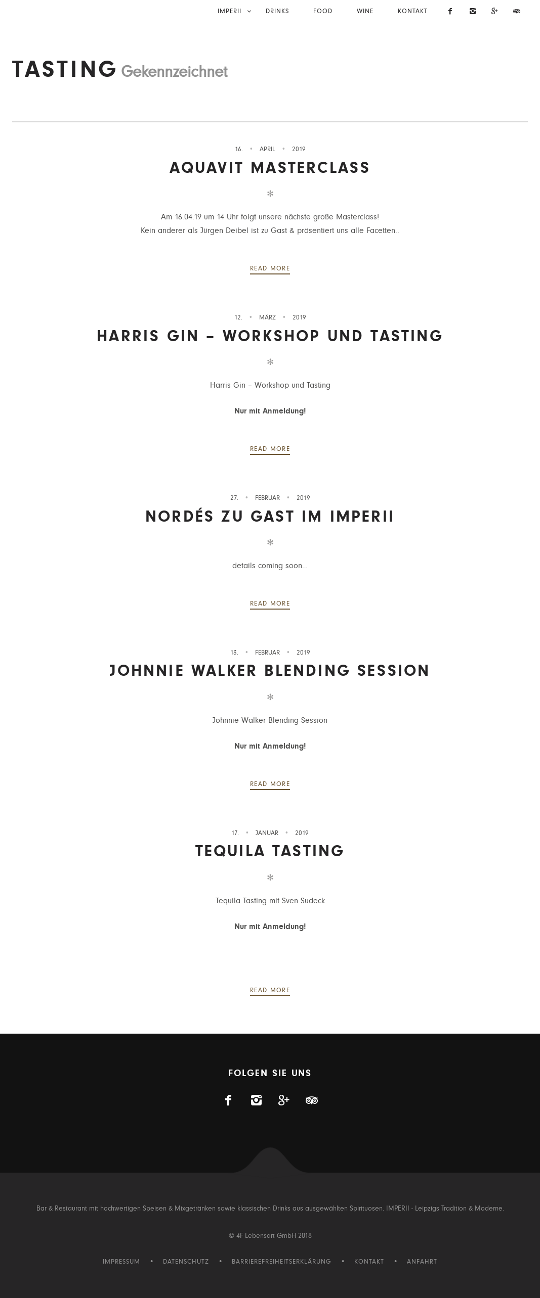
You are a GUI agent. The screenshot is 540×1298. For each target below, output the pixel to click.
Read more (270, 268)
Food (323, 11)
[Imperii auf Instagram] (473, 12)
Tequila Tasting (270, 851)
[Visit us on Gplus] (495, 12)
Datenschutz (186, 1262)
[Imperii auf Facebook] (451, 12)
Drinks (277, 11)
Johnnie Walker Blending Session (269, 671)
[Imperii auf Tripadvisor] (517, 12)
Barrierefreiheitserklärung (281, 1262)
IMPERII (229, 11)
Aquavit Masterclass (270, 168)
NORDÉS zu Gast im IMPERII (270, 516)
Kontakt (413, 11)
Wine (365, 11)
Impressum (121, 1262)
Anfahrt (422, 1262)
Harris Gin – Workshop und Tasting (270, 336)
